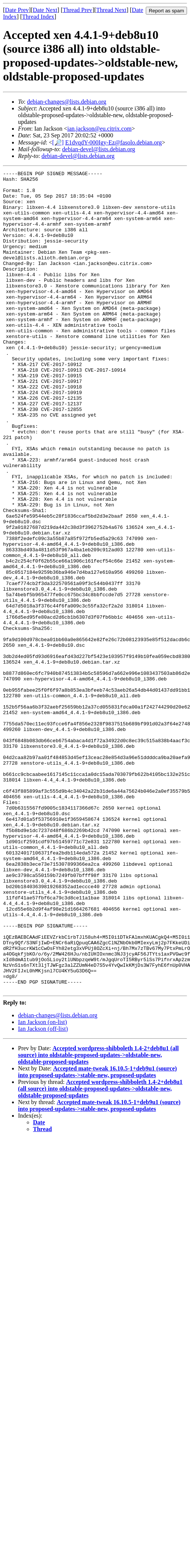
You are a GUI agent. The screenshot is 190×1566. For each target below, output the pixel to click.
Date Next (45, 10)
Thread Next (111, 10)
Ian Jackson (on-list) (42, 1186)
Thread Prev (77, 10)
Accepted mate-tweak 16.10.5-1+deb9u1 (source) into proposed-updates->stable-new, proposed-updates (97, 1235)
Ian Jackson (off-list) (43, 1192)
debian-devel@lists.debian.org (98, 149)
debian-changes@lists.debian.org (66, 101)
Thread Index (38, 16)
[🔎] (58, 142)
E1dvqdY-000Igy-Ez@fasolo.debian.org (113, 142)
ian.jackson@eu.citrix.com (99, 128)
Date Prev (17, 10)
